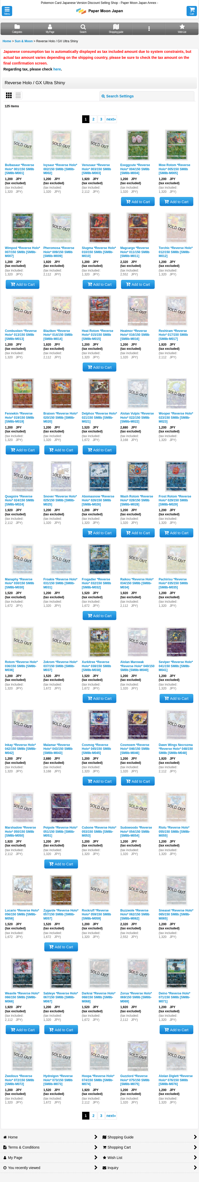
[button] (7, 11)
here (57, 69)
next (111, 119)
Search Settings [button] (118, 96)
